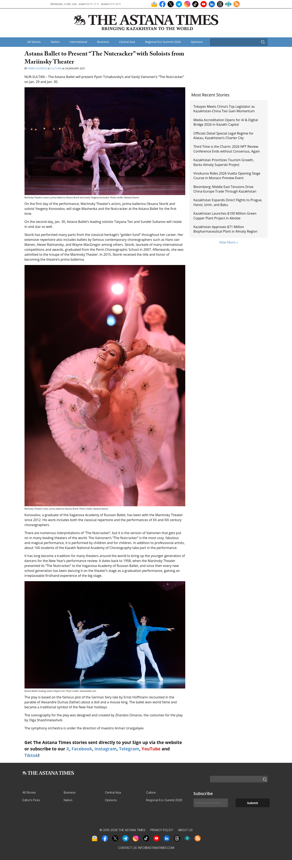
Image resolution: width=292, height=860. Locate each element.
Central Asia (127, 42)
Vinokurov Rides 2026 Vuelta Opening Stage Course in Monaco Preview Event (226, 175)
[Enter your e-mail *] (210, 802)
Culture (55, 68)
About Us (185, 830)
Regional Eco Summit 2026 (163, 42)
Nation (55, 42)
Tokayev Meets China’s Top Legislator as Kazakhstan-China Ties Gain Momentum (224, 108)
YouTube (151, 749)
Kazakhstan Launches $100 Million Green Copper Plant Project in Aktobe (224, 215)
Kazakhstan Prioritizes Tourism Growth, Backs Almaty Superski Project (223, 162)
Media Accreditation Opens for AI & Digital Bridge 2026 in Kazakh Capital (225, 122)
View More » (228, 242)
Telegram (129, 749)
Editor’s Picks (31, 800)
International (78, 42)
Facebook (82, 749)
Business (103, 42)
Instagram (105, 749)
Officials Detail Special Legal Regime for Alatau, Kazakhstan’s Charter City (223, 135)
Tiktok (31, 755)
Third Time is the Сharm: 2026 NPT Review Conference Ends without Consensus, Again (226, 148)
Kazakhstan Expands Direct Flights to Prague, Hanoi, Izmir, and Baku (227, 202)
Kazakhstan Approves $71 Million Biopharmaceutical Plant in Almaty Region (225, 229)
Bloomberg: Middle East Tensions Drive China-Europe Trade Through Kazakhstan (224, 189)
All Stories (34, 42)
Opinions (197, 42)
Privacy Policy (161, 830)
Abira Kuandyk (38, 68)
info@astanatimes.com (156, 847)
